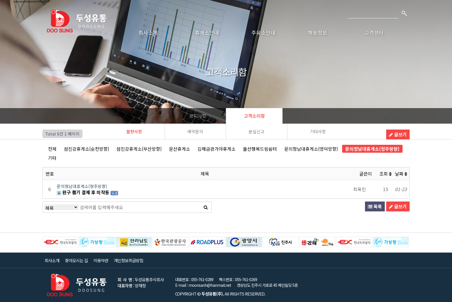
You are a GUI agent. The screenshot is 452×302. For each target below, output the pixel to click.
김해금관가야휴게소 (216, 148)
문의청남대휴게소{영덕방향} (311, 148)
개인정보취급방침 (128, 260)
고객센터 (374, 32)
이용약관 (101, 260)
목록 (375, 206)
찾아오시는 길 (76, 260)
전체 (52, 148)
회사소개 (148, 32)
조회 (385, 173)
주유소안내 (263, 32)
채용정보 (317, 32)
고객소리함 (254, 115)
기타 (52, 157)
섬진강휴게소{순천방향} (86, 148)
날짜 (401, 173)
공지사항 (197, 115)
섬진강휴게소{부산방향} (139, 148)
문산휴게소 (179, 148)
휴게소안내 (207, 32)
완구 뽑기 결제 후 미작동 (83, 192)
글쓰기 (398, 134)
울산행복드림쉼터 (260, 148)
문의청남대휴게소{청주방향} (372, 148)
